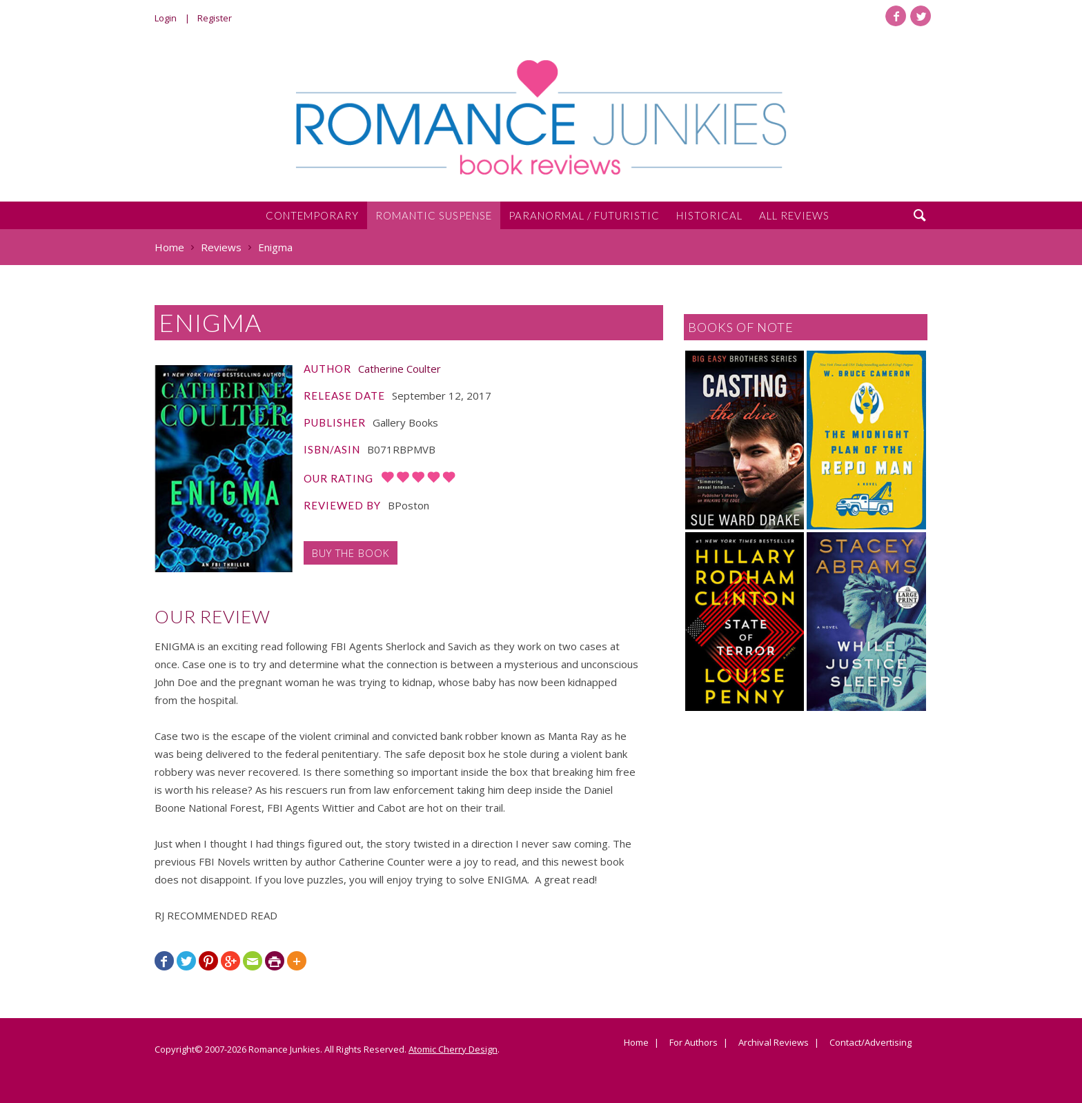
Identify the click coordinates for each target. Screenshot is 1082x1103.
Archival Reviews (773, 1042)
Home (636, 1042)
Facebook (895, 16)
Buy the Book (350, 553)
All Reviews (794, 215)
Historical (709, 215)
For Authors (693, 1042)
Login (166, 18)
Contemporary (312, 215)
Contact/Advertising (870, 1042)
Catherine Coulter (399, 368)
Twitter (920, 16)
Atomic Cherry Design (453, 1049)
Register (214, 18)
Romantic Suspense (433, 215)
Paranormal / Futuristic (584, 215)
